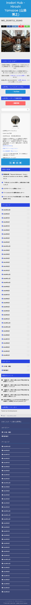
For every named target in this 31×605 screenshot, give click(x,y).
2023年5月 (16, 234)
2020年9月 (16, 286)
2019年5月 (16, 347)
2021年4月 (16, 258)
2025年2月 (16, 214)
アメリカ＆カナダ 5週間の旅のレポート (13, 192)
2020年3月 (16, 311)
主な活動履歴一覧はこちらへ (10, 151)
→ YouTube (15, 91)
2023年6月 (16, 230)
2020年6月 (16, 298)
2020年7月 (16, 294)
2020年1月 (16, 319)
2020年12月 (16, 274)
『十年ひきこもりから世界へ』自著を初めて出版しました (16, 183)
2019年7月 (16, 339)
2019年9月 (16, 331)
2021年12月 (16, 246)
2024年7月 (16, 218)
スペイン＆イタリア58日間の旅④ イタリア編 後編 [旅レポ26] (16, 197)
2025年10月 (16, 210)
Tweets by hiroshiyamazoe (9, 411)
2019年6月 (16, 343)
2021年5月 (16, 254)
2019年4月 (16, 351)
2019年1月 (16, 355)
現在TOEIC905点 (7, 145)
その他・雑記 (16, 366)
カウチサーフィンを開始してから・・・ (14, 188)
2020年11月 (16, 278)
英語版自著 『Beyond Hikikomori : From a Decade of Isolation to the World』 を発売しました (15, 176)
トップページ (9, 601)
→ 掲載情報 (15, 103)
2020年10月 (16, 282)
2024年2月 (16, 222)
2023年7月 (16, 226)
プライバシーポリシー (19, 601)
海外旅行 (16, 370)
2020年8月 (16, 290)
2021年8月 (16, 250)
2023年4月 (16, 238)
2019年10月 (16, 327)
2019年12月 (16, 323)
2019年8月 (16, 335)
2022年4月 (16, 242)
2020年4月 (16, 306)
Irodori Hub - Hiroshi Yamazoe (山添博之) (15, 8)
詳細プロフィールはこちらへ (10, 148)
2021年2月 (16, 266)
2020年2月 (16, 315)
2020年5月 (16, 302)
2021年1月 (16, 270)
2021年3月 (16, 262)
